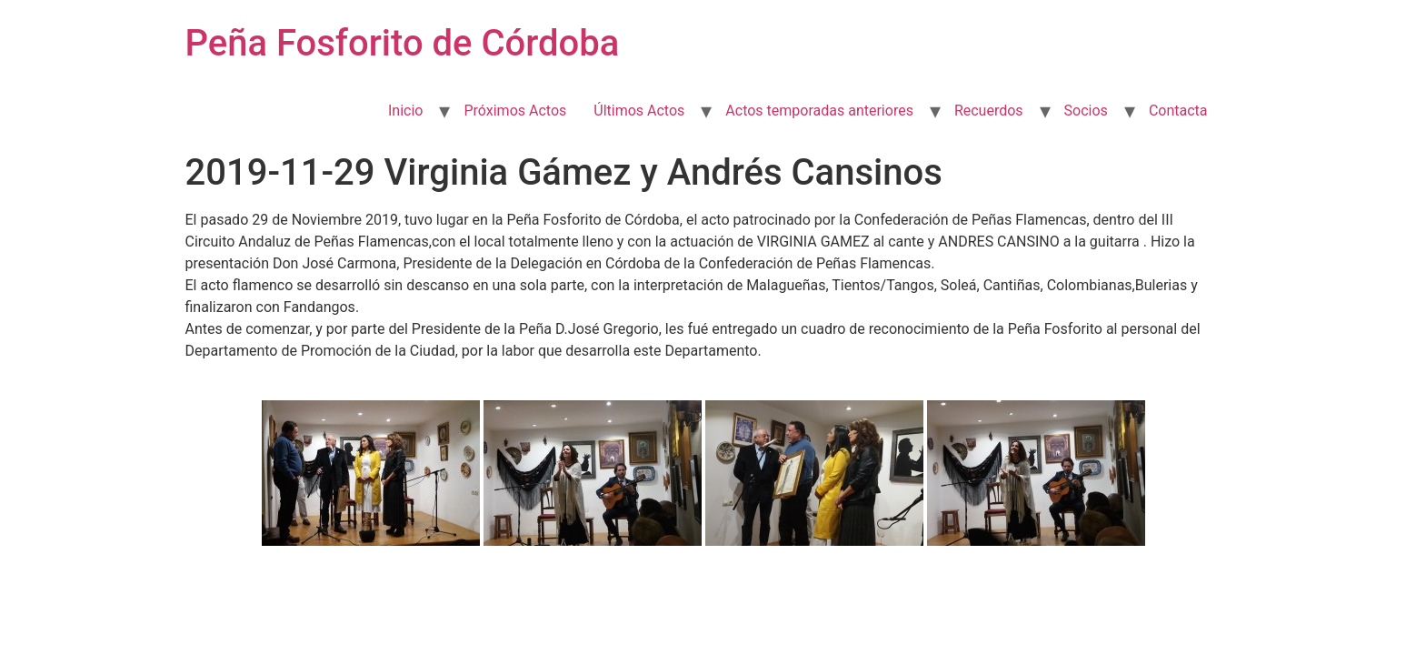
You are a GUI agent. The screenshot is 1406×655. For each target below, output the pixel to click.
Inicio (405, 110)
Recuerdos (988, 110)
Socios (1086, 110)
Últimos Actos (638, 110)
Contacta (1178, 110)
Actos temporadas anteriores (819, 110)
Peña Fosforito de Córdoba (402, 43)
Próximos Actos (515, 110)
